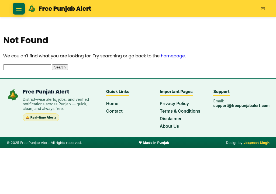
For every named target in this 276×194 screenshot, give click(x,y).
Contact (114, 111)
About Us (169, 126)
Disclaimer (171, 118)
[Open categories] (19, 9)
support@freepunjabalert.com (241, 105)
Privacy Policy (174, 103)
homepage (173, 56)
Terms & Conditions (180, 111)
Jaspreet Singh (256, 142)
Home (112, 103)
